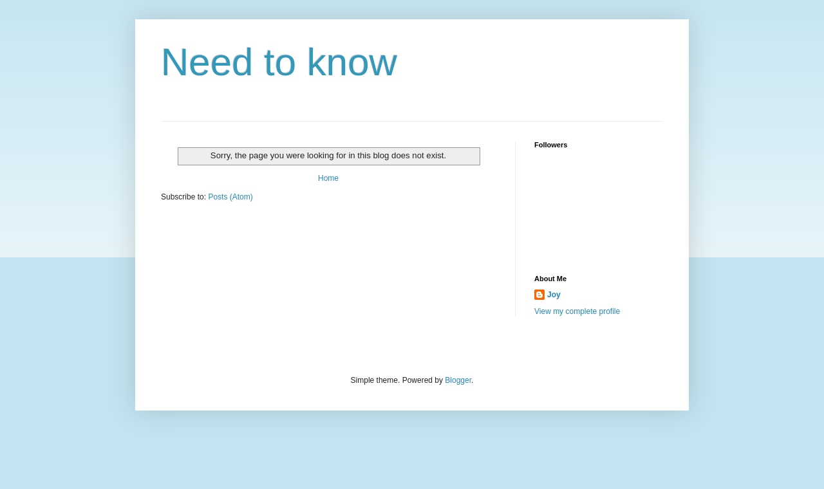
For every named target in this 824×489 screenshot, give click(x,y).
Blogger (458, 380)
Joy (554, 294)
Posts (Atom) (230, 196)
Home (328, 178)
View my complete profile (577, 311)
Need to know (279, 62)
